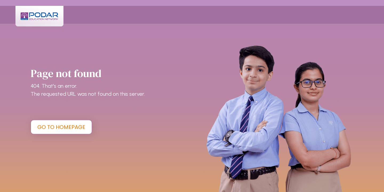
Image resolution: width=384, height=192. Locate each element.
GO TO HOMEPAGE (61, 127)
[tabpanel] (192, 96)
